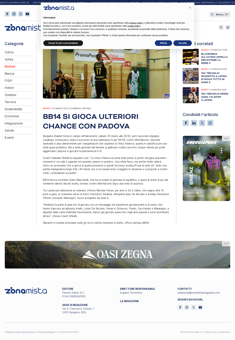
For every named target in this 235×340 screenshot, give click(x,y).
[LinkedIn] (194, 123)
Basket (10, 66)
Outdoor (10, 95)
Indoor (9, 88)
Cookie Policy (224, 332)
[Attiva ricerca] (221, 27)
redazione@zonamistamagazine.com (199, 292)
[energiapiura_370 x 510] (206, 168)
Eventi (9, 138)
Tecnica (10, 102)
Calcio (9, 52)
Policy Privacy (211, 332)
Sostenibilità (13, 109)
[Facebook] (186, 123)
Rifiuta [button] (163, 43)
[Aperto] (227, 27)
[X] (202, 123)
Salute (9, 130)
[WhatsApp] (210, 123)
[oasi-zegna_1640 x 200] (117, 254)
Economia (12, 116)
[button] (190, 7)
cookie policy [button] (133, 26)
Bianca (9, 74)
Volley (9, 59)
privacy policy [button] (136, 23)
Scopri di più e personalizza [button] (63, 43)
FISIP (8, 81)
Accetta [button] (183, 43)
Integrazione (14, 123)
